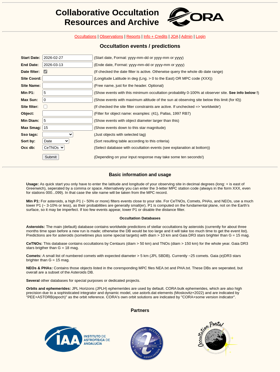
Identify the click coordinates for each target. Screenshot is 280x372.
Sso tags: (29, 134)
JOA (174, 36)
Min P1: (27, 93)
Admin (187, 36)
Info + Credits (156, 36)
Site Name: (31, 85)
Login (200, 36)
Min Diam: (30, 120)
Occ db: (28, 147)
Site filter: (29, 106)
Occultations (85, 36)
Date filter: (30, 71)
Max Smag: (31, 128)
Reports (133, 36)
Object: (27, 113)
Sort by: (28, 141)
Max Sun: (29, 100)
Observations (111, 36)
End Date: (30, 65)
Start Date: (30, 58)
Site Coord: (31, 78)
